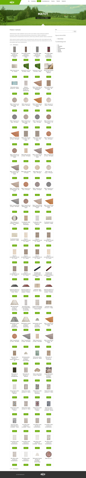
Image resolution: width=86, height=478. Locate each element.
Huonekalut (33, 1)
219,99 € (37, 296)
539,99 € (26, 93)
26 (13, 44)
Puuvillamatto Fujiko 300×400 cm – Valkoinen (37, 223)
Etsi (56, 29)
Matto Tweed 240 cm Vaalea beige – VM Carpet (14, 105)
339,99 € (37, 93)
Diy (28, 1)
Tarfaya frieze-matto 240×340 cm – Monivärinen (37, 392)
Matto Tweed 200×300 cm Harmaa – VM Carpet (37, 156)
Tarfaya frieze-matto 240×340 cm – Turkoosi (14, 409)
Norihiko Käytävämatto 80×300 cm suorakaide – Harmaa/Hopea (37, 307)
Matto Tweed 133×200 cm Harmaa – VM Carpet (14, 172)
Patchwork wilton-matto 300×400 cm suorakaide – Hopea (14, 426)
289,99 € (26, 245)
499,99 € (14, 313)
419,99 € (26, 380)
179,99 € (48, 59)
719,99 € (48, 93)
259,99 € (26, 296)
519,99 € (48, 296)
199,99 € (14, 228)
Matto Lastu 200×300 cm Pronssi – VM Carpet (48, 88)
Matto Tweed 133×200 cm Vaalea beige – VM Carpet (14, 189)
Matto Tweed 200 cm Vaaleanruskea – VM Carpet (25, 206)
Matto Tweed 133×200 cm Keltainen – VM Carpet (37, 105)
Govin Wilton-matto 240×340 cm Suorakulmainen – (49, 426)
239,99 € (14, 59)
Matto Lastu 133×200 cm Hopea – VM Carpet (37, 139)
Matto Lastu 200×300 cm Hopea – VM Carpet (26, 139)
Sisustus (53, 1)
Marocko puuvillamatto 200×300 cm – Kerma (14, 257)
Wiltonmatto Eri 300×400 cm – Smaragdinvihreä (14, 375)
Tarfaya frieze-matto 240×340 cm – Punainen (37, 409)
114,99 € (37, 313)
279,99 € (26, 59)
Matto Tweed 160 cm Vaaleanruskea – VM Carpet (14, 156)
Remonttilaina (60, 38)
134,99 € (14, 245)
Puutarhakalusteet (46, 1)
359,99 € (48, 76)
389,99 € (37, 59)
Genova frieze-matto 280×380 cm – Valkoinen (14, 392)
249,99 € (37, 110)
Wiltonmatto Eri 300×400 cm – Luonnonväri (48, 358)
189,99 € (14, 76)
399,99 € (37, 127)
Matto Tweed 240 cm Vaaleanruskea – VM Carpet (48, 122)
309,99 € (37, 76)
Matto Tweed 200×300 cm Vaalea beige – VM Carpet (37, 206)
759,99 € (26, 110)
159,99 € (48, 228)
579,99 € (14, 110)
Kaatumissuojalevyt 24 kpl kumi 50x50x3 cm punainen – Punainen (48, 291)
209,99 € (26, 76)
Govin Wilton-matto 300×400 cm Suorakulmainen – (37, 426)
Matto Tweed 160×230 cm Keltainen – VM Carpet (48, 206)
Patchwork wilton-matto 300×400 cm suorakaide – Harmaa (48, 409)
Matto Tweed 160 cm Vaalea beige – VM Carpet (25, 122)
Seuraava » (16, 44)
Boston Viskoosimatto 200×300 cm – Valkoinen (48, 71)
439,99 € (14, 329)
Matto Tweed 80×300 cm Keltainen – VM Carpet (48, 324)
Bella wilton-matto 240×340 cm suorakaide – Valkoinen (37, 442)
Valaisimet (64, 1)
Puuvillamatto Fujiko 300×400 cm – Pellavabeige (26, 223)
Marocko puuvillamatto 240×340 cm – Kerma (26, 240)
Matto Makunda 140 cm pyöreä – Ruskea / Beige (14, 223)
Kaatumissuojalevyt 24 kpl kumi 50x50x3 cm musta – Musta (14, 291)
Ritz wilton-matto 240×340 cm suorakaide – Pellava (26, 426)
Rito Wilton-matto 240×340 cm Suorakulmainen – (48, 442)
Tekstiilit (58, 1)
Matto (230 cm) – (48, 458)
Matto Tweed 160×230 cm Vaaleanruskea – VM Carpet (37, 88)
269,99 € (26, 127)
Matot (39, 1)
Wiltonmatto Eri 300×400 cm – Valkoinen (26, 375)
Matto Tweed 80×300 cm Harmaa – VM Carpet (48, 341)
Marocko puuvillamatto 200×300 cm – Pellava (48, 240)
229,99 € (14, 93)
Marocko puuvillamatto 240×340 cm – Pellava (37, 240)
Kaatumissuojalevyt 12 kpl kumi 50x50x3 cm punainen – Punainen (26, 291)
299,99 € (37, 431)
